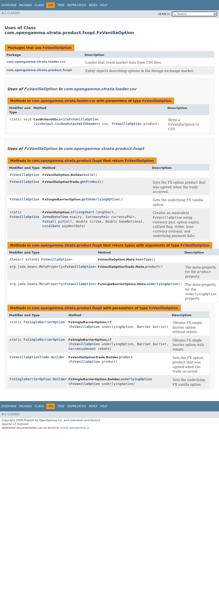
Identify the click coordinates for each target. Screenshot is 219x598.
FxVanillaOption (57, 48)
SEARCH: (164, 14)
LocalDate (51, 226)
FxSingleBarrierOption (44, 322)
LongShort (85, 212)
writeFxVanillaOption (79, 119)
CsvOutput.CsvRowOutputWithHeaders (67, 124)
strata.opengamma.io (74, 427)
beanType (143, 259)
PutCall (49, 221)
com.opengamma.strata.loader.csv (36, 61)
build (88, 175)
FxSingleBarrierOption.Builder (38, 379)
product (152, 266)
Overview (8, 5)
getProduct (90, 182)
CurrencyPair (97, 217)
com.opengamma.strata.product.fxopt (39, 70)
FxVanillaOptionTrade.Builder (37, 357)
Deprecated (76, 5)
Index (93, 5)
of (73, 212)
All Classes (10, 13)
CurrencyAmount (82, 349)
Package (25, 5)
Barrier (144, 327)
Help (103, 5)
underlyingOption (162, 284)
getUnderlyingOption (100, 199)
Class (39, 5)
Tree (61, 5)
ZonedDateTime (55, 217)
